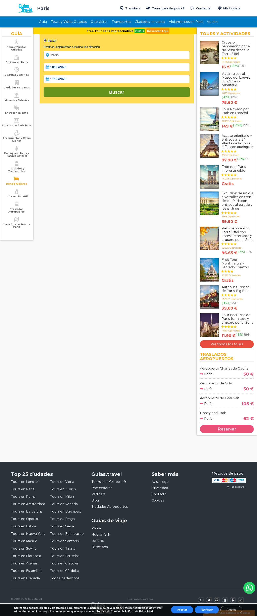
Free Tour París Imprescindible (110, 31)
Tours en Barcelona (27, 511)
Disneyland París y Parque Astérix (16, 154)
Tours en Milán (62, 496)
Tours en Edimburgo (67, 534)
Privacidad (160, 488)
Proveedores (101, 488)
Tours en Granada (25, 578)
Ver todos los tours (227, 344)
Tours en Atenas (24, 563)
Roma (96, 528)
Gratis (139, 31)
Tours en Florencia (26, 556)
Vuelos (212, 22)
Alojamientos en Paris (186, 22)
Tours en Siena (62, 526)
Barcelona (99, 547)
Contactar (201, 8)
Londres (97, 541)
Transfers (129, 8)
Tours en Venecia (64, 504)
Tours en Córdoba (64, 571)
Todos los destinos (64, 578)
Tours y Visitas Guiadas (69, 22)
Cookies (158, 500)
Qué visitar (99, 22)
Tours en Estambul (26, 571)
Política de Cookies (108, 611)
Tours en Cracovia (64, 563)
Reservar (227, 429)
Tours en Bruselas (64, 556)
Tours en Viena (62, 482)
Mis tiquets (228, 8)
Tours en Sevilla (23, 548)
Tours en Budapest (65, 511)
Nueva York (100, 534)
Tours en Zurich (63, 489)
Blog (95, 500)
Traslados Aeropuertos (109, 507)
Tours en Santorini (65, 541)
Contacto (159, 494)
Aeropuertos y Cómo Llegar (17, 139)
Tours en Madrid (24, 541)
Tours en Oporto (24, 519)
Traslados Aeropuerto (16, 210)
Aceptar (182, 610)
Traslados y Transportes (16, 170)
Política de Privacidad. (139, 611)
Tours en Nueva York (28, 534)
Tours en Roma (23, 496)
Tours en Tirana (62, 548)
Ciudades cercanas (150, 22)
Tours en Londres (25, 482)
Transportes (121, 22)
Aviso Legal (160, 482)
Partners (98, 494)
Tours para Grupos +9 (164, 8)
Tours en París (22, 489)
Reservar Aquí (157, 31)
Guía (43, 22)
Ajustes (231, 610)
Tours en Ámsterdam (28, 504)
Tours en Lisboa (23, 526)
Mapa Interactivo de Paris (16, 225)
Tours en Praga (62, 519)
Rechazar (207, 610)
